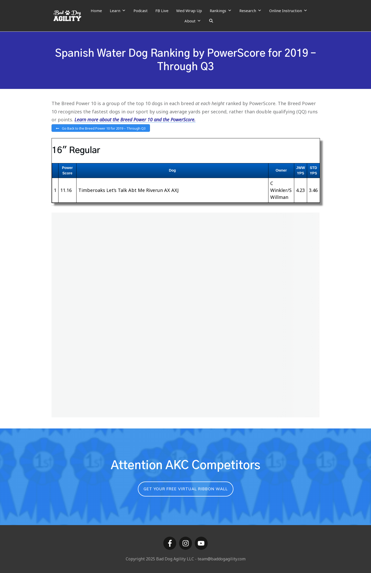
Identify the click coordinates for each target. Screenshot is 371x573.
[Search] (211, 21)
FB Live (161, 10)
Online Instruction (288, 10)
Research (250, 10)
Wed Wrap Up (189, 10)
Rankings (221, 10)
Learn (118, 10)
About (192, 20)
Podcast (140, 10)
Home (96, 10)
